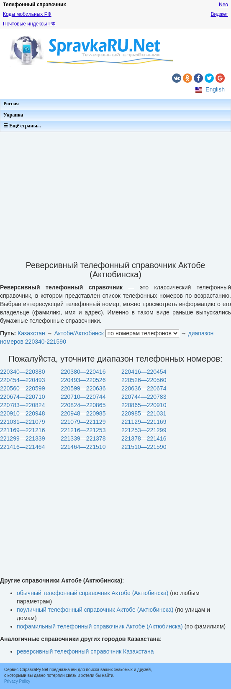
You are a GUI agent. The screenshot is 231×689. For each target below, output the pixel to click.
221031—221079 (22, 421)
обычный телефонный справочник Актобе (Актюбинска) (92, 593)
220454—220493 (22, 380)
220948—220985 (83, 413)
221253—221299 (143, 430)
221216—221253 (83, 430)
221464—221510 (83, 446)
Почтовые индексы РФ (29, 24)
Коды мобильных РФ (27, 14)
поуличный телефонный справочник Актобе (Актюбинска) (95, 609)
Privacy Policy (17, 681)
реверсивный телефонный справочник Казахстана (85, 651)
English (215, 89)
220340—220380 (22, 371)
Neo (223, 5)
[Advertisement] (115, 193)
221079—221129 (83, 421)
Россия (11, 103)
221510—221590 (143, 446)
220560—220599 (22, 388)
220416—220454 (143, 371)
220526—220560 (143, 380)
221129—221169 (143, 421)
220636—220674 (143, 388)
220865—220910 (143, 405)
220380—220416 (83, 371)
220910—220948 (22, 413)
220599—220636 (83, 388)
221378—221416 (143, 438)
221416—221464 (22, 446)
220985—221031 (143, 413)
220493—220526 (83, 380)
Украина (13, 115)
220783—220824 (22, 405)
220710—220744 (83, 396)
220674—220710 (22, 396)
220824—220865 (83, 405)
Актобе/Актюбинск (78, 333)
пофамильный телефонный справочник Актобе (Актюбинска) (100, 626)
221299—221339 (22, 438)
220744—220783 (143, 396)
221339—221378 (83, 438)
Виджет (219, 14)
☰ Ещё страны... (22, 126)
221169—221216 (22, 430)
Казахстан (31, 333)
